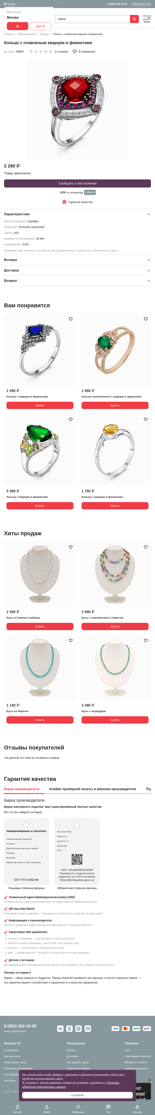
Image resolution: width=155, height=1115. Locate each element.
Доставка (72, 1056)
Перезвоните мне (141, 3)
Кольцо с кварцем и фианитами (27, 396)
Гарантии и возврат (78, 1068)
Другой (40, 26)
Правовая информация (18, 1068)
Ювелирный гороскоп (138, 1056)
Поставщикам (12, 1074)
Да (17, 26)
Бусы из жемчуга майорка (23, 617)
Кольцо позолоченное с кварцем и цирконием (111, 396)
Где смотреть (12, 1056)
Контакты (9, 1080)
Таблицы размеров (136, 1068)
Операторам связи (15, 1062)
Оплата (71, 1050)
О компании (11, 1050)
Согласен (77, 1095)
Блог (128, 1050)
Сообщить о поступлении (78, 183)
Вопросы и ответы (136, 1062)
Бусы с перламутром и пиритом (102, 617)
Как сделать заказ (78, 1062)
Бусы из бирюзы (17, 711)
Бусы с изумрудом (94, 711)
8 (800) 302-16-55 (117, 4)
